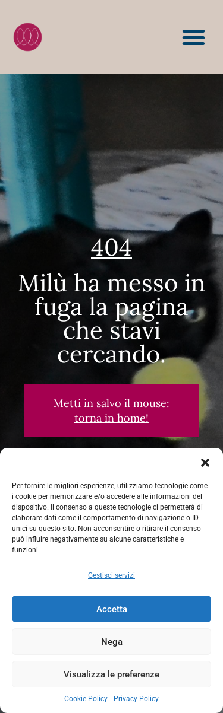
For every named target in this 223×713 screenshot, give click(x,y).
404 (111, 247)
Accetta (111, 609)
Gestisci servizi (111, 575)
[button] (205, 463)
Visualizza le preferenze (111, 674)
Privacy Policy (136, 699)
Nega (112, 641)
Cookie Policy (86, 699)
